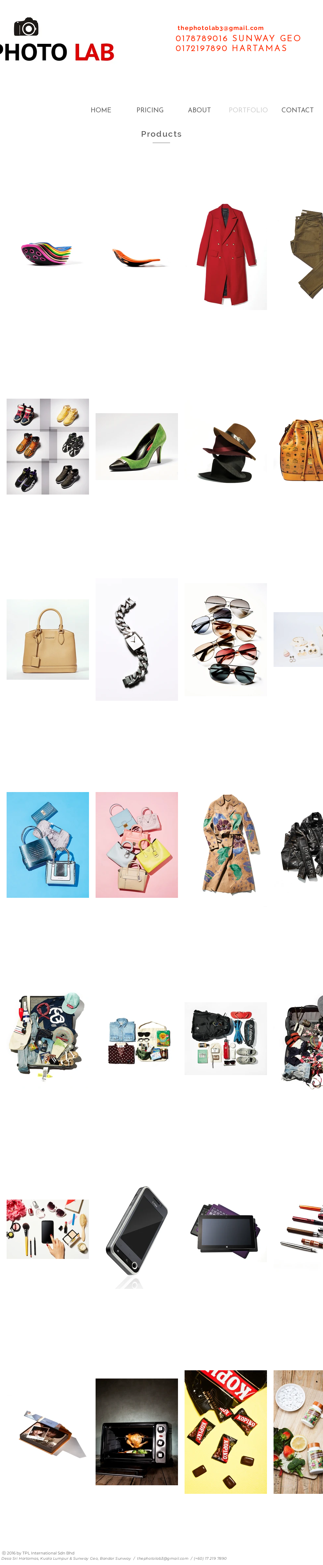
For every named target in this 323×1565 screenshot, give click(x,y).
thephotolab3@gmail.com (221, 27)
